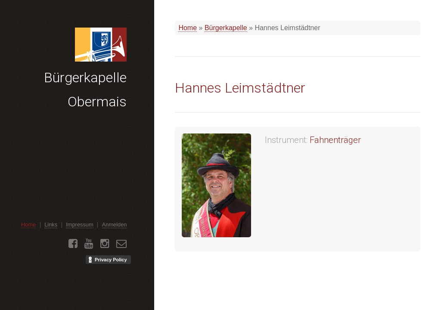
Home (187, 27)
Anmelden (114, 224)
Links (50, 224)
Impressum (79, 224)
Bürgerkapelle (226, 27)
